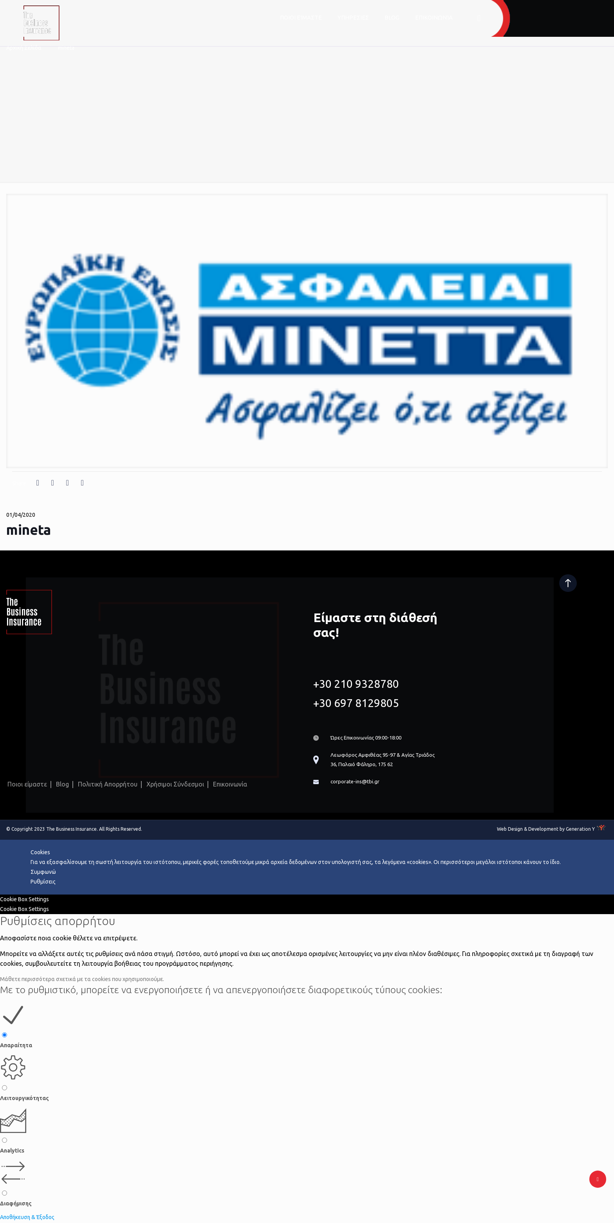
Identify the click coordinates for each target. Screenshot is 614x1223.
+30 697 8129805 (356, 702)
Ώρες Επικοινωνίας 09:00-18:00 (369, 737)
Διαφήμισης (16, 1204)
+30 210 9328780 (356, 683)
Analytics (12, 1151)
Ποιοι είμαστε (27, 784)
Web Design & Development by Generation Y (546, 829)
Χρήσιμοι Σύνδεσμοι (175, 784)
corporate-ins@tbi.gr (355, 782)
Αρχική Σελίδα (24, 48)
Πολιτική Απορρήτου (107, 784)
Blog (62, 784)
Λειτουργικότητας (24, 1099)
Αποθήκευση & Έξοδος (28, 1218)
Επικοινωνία (230, 784)
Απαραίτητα (16, 1046)
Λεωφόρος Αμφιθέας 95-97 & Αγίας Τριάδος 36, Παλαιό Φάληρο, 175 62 (385, 760)
